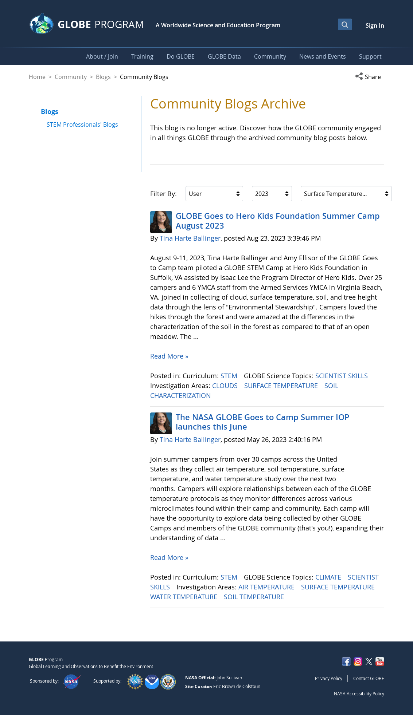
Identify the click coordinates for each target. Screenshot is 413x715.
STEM (230, 375)
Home (37, 77)
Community (71, 77)
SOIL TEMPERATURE (255, 596)
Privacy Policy (328, 678)
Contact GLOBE (368, 678)
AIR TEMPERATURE (267, 586)
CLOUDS (225, 385)
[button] (369, 76)
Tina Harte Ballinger (190, 238)
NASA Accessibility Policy (359, 693)
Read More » (169, 356)
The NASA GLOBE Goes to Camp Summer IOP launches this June (263, 422)
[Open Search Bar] (345, 24)
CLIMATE (329, 577)
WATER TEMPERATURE (184, 596)
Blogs (103, 77)
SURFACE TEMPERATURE (282, 385)
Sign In (375, 25)
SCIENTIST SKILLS (342, 375)
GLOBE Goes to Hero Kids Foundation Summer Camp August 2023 (278, 220)
